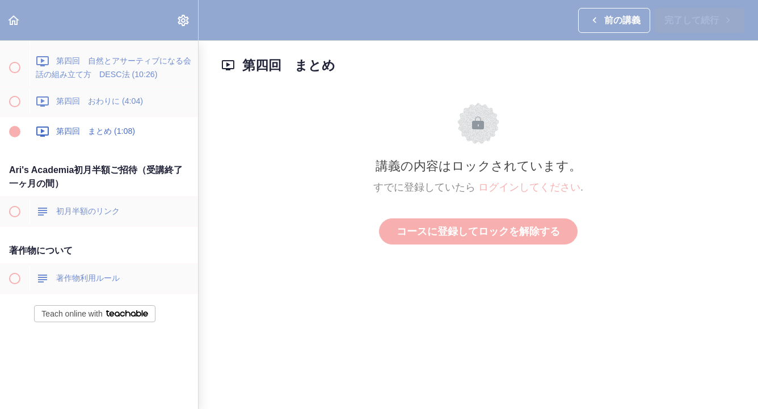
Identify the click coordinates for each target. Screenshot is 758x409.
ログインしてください (529, 187)
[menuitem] (184, 20)
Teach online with (94, 313)
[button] (14, 20)
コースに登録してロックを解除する (478, 231)
